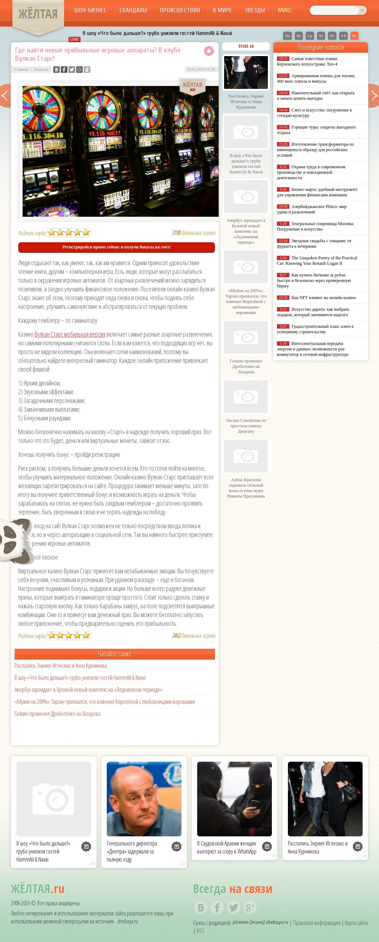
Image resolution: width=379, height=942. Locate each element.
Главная (21, 69)
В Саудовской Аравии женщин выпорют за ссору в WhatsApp (227, 847)
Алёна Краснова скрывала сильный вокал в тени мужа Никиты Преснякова (246, 488)
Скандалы (133, 10)
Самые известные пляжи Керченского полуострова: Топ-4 (307, 61)
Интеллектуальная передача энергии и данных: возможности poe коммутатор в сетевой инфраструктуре (312, 349)
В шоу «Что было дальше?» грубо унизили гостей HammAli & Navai (157, 33)
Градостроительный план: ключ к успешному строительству (315, 329)
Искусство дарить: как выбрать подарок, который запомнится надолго (313, 312)
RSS (200, 931)
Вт (299, 36)
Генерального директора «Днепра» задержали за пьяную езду (132, 851)
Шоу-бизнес (90, 10)
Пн (287, 36)
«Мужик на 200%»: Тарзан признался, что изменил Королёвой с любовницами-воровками (105, 702)
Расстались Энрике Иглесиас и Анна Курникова (61, 666)
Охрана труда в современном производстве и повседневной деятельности (311, 172)
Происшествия (180, 10)
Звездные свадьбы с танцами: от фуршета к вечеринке (314, 243)
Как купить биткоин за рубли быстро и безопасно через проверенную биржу (314, 280)
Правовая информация (316, 923)
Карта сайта (356, 923)
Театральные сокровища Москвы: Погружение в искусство (315, 226)
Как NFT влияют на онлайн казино (324, 297)
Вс (354, 36)
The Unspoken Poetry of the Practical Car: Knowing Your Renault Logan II (317, 260)
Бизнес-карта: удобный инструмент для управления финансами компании (317, 192)
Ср (310, 36)
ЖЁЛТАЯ (38, 13)
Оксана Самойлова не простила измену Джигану (246, 426)
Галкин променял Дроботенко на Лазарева (58, 714)
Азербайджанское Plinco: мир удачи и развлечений (312, 209)
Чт (321, 36)
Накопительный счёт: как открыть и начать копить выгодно (316, 95)
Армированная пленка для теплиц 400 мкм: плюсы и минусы (316, 78)
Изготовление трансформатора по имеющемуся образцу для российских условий (315, 150)
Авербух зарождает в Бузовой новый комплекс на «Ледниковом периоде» (88, 690)
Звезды (255, 10)
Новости (41, 69)
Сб (343, 36)
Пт (332, 36)
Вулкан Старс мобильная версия (70, 334)
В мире (222, 10)
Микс (285, 10)
